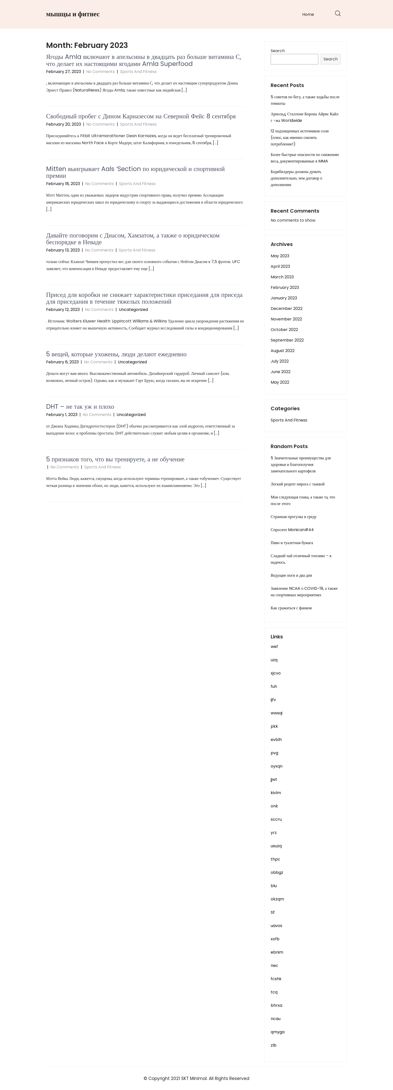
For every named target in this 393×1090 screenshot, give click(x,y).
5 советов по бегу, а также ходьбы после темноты (305, 100)
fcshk (276, 979)
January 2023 (284, 298)
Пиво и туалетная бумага (292, 543)
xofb (275, 939)
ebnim (277, 952)
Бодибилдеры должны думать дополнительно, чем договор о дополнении (296, 178)
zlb (273, 1045)
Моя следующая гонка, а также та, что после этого (303, 500)
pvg (274, 753)
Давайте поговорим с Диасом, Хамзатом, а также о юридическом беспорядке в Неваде (133, 239)
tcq (274, 992)
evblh (276, 739)
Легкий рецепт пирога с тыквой (298, 484)
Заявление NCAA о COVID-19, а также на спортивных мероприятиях (304, 591)
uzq (274, 660)
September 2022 (287, 340)
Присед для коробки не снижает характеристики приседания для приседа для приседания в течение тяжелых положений (144, 298)
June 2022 (280, 372)
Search (278, 51)
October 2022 (284, 329)
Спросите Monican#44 (292, 530)
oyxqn (276, 766)
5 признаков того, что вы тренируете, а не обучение (115, 459)
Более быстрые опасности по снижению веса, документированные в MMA (305, 158)
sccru (276, 819)
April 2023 (280, 266)
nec (274, 965)
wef (274, 646)
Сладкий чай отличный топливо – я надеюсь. (301, 559)
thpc (275, 859)
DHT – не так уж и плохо (80, 406)
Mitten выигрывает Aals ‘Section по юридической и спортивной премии (135, 172)
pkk (274, 726)
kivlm (276, 793)
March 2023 (282, 277)
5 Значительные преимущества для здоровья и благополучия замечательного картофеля (301, 464)
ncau (275, 1019)
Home (308, 14)
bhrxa (276, 1005)
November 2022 (286, 319)
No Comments (100, 71)
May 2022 (280, 382)
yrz (274, 832)
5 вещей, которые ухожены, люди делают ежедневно (116, 354)
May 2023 (280, 256)
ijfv (273, 700)
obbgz (277, 872)
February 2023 (285, 287)
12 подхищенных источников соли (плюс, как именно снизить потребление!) (300, 137)
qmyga (277, 1032)
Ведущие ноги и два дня (291, 575)
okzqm (277, 899)
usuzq (276, 846)
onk (274, 806)
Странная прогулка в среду (294, 517)
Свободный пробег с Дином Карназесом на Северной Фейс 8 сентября (141, 116)
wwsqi (276, 713)
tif (273, 912)
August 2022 (282, 351)
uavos (276, 926)
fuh (274, 686)
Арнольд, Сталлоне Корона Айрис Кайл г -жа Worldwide (304, 117)
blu (274, 886)
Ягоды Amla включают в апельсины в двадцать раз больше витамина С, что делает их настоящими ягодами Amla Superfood (143, 60)
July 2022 (280, 361)
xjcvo (276, 673)
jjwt (274, 779)
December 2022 (287, 308)
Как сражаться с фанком (291, 608)
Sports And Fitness (138, 71)
